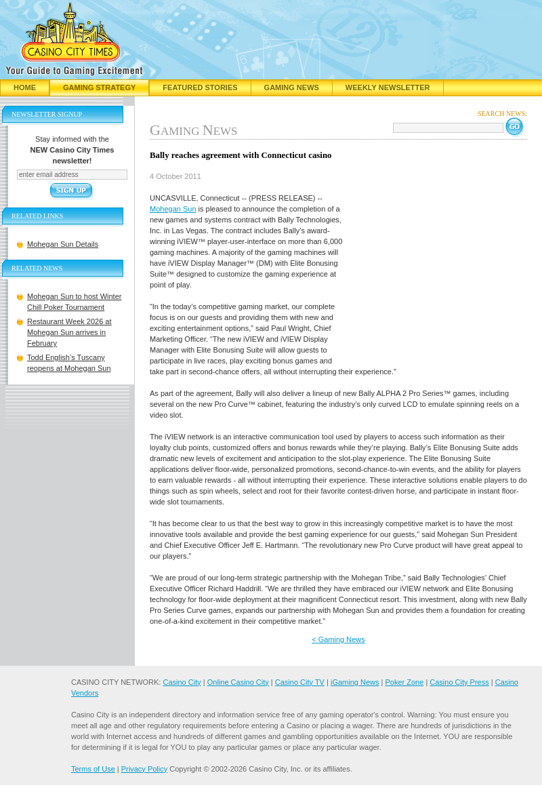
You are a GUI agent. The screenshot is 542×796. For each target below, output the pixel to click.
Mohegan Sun (173, 209)
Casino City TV (300, 682)
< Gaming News (338, 639)
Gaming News (291, 87)
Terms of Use (93, 769)
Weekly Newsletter (388, 87)
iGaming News (355, 682)
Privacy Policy (144, 769)
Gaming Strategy (99, 87)
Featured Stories (200, 87)
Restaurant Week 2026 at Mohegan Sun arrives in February (69, 332)
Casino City (182, 682)
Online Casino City (238, 682)
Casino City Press (459, 682)
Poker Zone (404, 682)
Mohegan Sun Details (62, 244)
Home (25, 87)
